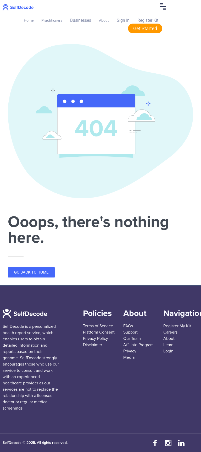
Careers (170, 332)
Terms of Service (98, 326)
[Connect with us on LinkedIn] (181, 442)
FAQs (128, 326)
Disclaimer (92, 344)
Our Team (132, 338)
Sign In (123, 20)
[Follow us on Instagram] (168, 442)
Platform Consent (99, 332)
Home (29, 20)
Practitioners (51, 20)
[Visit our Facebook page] (155, 442)
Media (129, 357)
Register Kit (147, 20)
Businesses (80, 20)
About (104, 20)
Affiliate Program (138, 344)
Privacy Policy (95, 338)
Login (168, 351)
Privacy (129, 351)
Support (130, 332)
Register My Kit (177, 326)
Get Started (145, 28)
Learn (168, 344)
